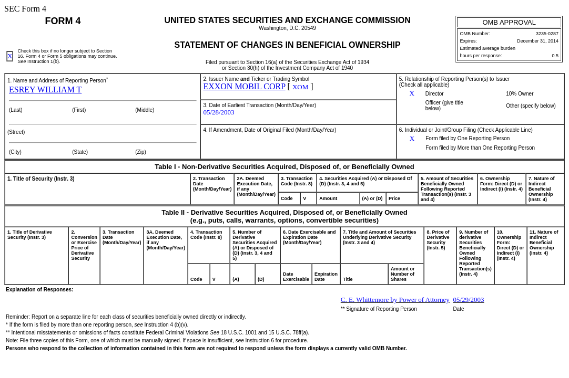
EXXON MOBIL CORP (244, 86)
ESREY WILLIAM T (45, 89)
